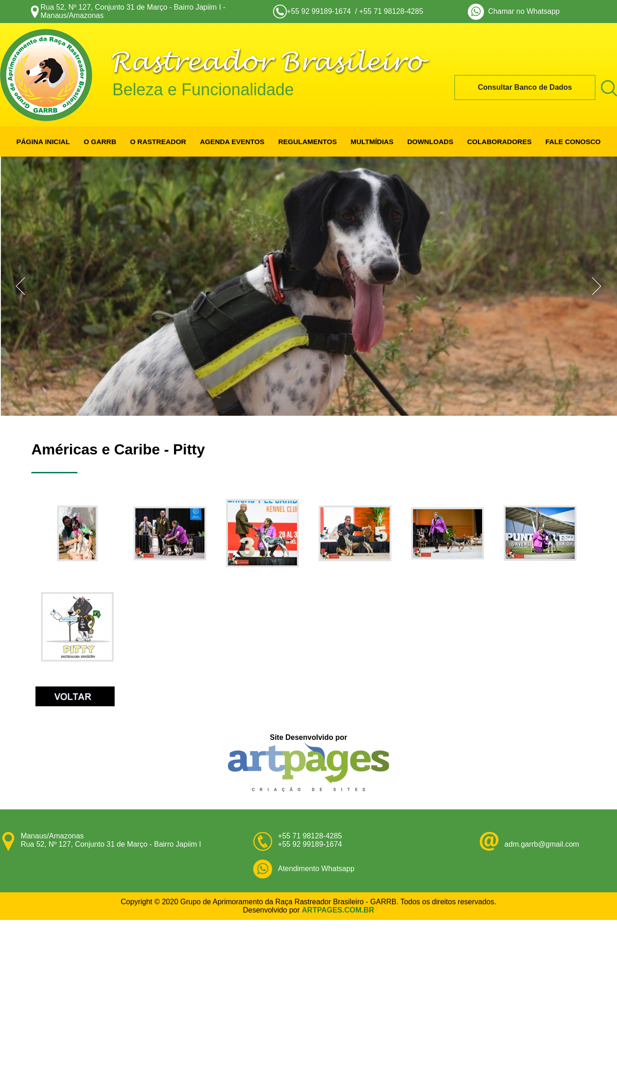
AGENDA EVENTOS (232, 141)
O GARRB (100, 141)
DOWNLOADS (430, 141)
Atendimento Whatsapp (316, 868)
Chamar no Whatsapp (522, 11)
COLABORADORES (499, 141)
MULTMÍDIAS (371, 141)
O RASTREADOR (158, 141)
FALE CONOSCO (572, 141)
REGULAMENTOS (307, 141)
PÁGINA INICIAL (43, 141)
